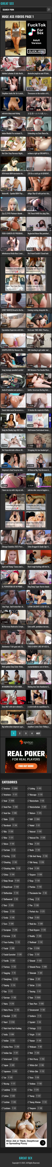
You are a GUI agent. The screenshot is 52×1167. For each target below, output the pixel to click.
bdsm (9, 844)
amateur (11, 788)
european (11, 930)
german (10, 997)
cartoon (10, 850)
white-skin (37, 1071)
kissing (10, 1083)
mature (36, 813)
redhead (36, 942)
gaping (10, 985)
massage (36, 794)
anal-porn (11, 807)
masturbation (38, 807)
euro (9, 924)
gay (8, 991)
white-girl (37, 1065)
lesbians (10, 1108)
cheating (10, 862)
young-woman (38, 1102)
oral (35, 868)
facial (9, 948)
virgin (35, 1034)
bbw (9, 837)
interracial (11, 1059)
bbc (9, 831)
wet (35, 1053)
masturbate (37, 801)
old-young (37, 862)
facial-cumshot (13, 954)
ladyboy (10, 1090)
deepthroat (11, 887)
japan (9, 1065)
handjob (10, 1016)
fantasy (10, 967)
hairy (9, 1004)
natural (36, 831)
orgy (35, 881)
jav (8, 1077)
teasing (35, 991)
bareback (11, 825)
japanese (11, 1071)
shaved (36, 960)
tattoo (35, 985)
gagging (10, 973)
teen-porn (37, 1004)
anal (9, 801)
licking (36, 788)
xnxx (35, 1077)
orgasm (36, 874)
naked (35, 825)
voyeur (36, 1040)
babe (9, 819)
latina (9, 1096)
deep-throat (12, 881)
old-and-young (39, 856)
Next (38, 733)
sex (35, 948)
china (9, 874)
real (35, 917)
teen (35, 997)
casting (10, 856)
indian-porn (12, 1047)
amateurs (11, 794)
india (9, 1034)
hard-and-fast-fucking (12, 1029)
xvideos (36, 1083)
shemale (36, 973)
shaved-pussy (38, 967)
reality (36, 936)
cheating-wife (12, 868)
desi (9, 905)
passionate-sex (38, 893)
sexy (35, 954)
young (35, 1096)
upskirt (35, 1022)
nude (35, 850)
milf (35, 819)
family (10, 960)
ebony (9, 911)
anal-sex (10, 813)
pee (34, 905)
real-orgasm (38, 930)
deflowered (11, 899)
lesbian (10, 1102)
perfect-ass (37, 911)
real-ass (36, 924)
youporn (36, 1108)
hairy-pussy (12, 1010)
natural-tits (38, 837)
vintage (35, 1028)
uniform (36, 1016)
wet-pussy (37, 1059)
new (35, 844)
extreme (10, 936)
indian (9, 1040)
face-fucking (12, 942)
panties (36, 887)
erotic (9, 917)
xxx (34, 1090)
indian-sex (11, 1053)
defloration (11, 893)
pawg (35, 899)
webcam (36, 1047)
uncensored (37, 1010)
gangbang (11, 979)
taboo (35, 979)
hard (9, 1022)
